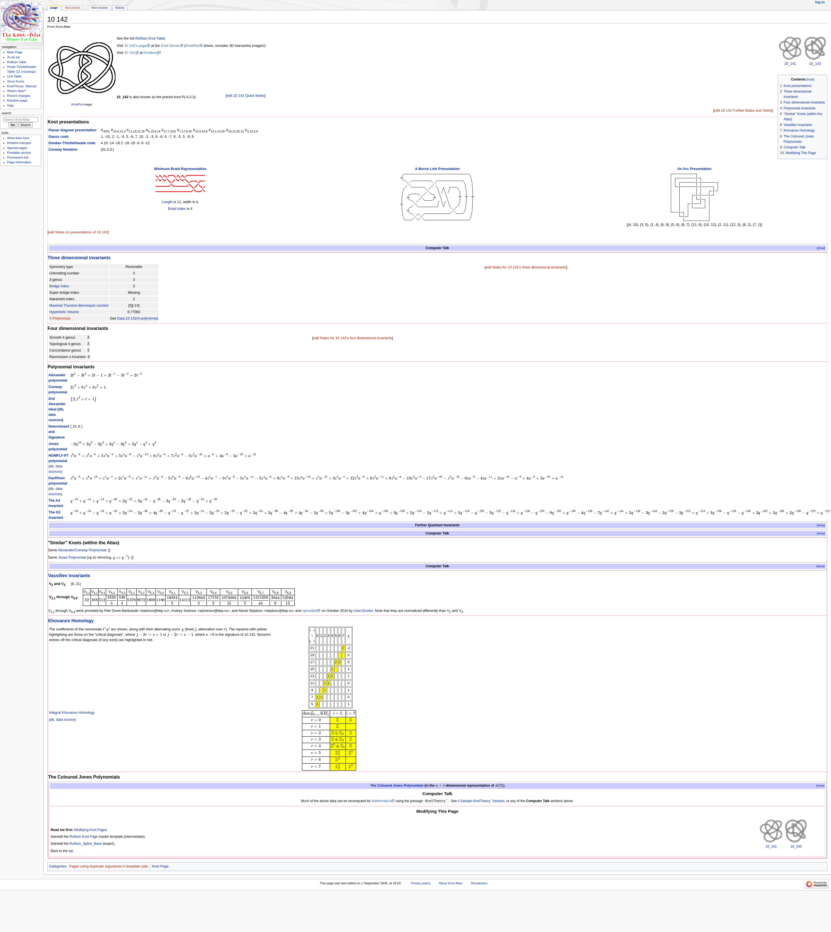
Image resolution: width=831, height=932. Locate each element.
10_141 (790, 64)
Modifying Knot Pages (90, 830)
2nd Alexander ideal (57, 404)
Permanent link (17, 157)
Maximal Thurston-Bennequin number (79, 305)
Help (10, 105)
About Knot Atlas (450, 883)
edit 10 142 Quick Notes (246, 96)
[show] (821, 248)
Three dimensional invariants (79, 257)
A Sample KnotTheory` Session (480, 801)
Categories (57, 866)
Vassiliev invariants (69, 575)
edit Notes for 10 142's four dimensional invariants (352, 338)
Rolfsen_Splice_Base (86, 844)
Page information (19, 162)
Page (54, 7)
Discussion (72, 7)
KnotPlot (77, 104)
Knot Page (160, 866)
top (70, 851)
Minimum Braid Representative (180, 169)
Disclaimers (479, 883)
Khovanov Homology (71, 620)
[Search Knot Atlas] (20, 119)
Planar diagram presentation (72, 130)
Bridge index (59, 286)
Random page (17, 100)
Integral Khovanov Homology (72, 713)
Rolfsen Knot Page (84, 837)
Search (6, 113)
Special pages (17, 148)
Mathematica (381, 801)
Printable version (19, 152)
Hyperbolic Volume (64, 312)
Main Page (14, 52)
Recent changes (18, 95)
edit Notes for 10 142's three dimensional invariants (525, 267)
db (61, 409)
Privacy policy (420, 883)
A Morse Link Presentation (437, 169)
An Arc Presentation (694, 169)
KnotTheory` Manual (21, 86)
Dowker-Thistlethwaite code (72, 143)
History (120, 7)
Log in (820, 2)
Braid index (177, 209)
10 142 (129, 53)
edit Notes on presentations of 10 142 (78, 232)
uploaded (309, 611)
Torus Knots (15, 81)
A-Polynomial (59, 318)
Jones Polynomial (72, 558)
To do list (13, 57)
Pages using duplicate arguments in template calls (108, 866)
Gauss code (58, 137)
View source (99, 7)
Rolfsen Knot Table (150, 38)
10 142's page (135, 46)
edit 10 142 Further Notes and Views (743, 111)
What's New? (16, 91)
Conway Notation (63, 149)
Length (167, 202)
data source (65, 720)
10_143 (815, 64)
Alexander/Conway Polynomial (82, 550)
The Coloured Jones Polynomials (396, 786)
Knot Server (170, 46)
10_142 (122, 97)
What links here (18, 138)
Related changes (19, 142)
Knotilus (149, 53)
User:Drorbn (363, 611)
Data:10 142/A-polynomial (137, 318)
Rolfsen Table (16, 62)
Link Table (14, 76)
